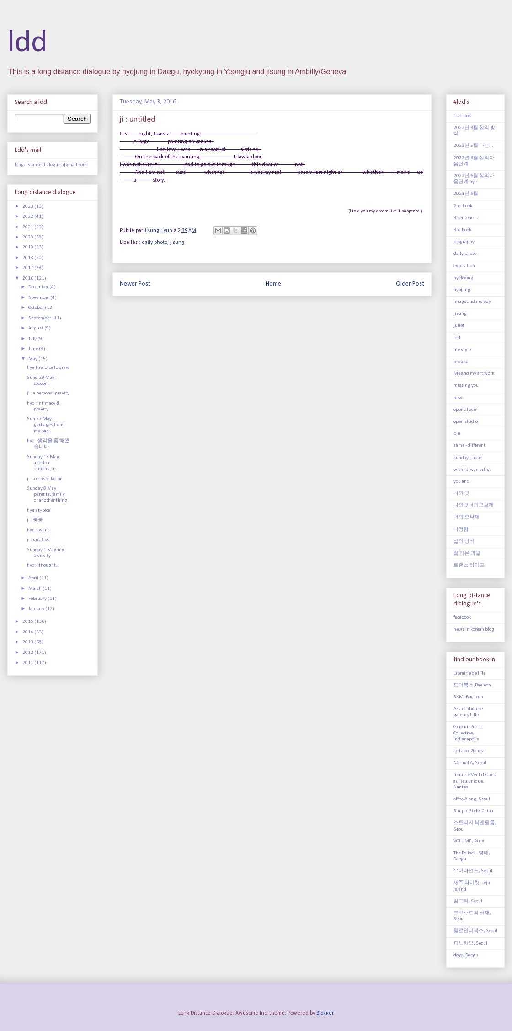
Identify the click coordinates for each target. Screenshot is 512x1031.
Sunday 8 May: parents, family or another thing (47, 494)
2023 (28, 206)
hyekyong (463, 278)
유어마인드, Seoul (472, 871)
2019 (28, 247)
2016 (28, 278)
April (33, 578)
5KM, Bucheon (468, 697)
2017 (28, 267)
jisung (177, 242)
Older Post (410, 284)
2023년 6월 (465, 193)
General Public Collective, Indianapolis (468, 732)
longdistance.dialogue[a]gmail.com (51, 164)
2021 (28, 227)
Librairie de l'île (469, 673)
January (36, 608)
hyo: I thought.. (43, 565)
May (33, 359)
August (36, 328)
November (39, 297)
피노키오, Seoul (470, 943)
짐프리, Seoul (467, 901)
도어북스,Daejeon (472, 685)
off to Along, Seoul (471, 799)
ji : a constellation (45, 478)
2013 (28, 642)
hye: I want (38, 530)
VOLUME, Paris (468, 841)
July (32, 338)
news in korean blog (473, 629)
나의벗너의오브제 (473, 505)
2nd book (462, 206)
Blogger (324, 1013)
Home (273, 284)
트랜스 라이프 (469, 565)
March (35, 588)
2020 (28, 237)
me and (461, 361)
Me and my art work (473, 373)
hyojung (461, 289)
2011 (28, 662)
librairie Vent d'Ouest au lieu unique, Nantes (475, 780)
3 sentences (465, 218)
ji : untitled (38, 539)
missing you (466, 385)
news (458, 397)
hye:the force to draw (48, 367)
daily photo (154, 242)
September (40, 318)
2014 (28, 632)
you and (461, 481)
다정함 (461, 529)
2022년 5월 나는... (473, 145)
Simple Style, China (473, 811)
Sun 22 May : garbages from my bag (45, 424)
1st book (462, 116)
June (33, 348)
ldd (27, 43)
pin (456, 433)
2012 (28, 652)
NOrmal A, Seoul (469, 763)
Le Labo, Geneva (469, 751)
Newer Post (135, 284)
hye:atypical (39, 510)
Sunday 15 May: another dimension (43, 462)
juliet (458, 325)
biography (464, 241)
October (36, 307)
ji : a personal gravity (48, 393)
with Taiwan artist (472, 469)
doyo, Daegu (465, 955)
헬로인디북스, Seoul (475, 931)
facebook (462, 617)
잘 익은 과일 (466, 553)
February (38, 598)
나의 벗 (461, 493)
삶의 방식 (464, 541)
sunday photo (467, 457)
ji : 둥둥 (35, 520)
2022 (28, 216)
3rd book (462, 229)
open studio (465, 421)
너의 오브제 (466, 517)
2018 (28, 257)
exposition (464, 266)
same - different (469, 445)
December (38, 287)
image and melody (472, 301)
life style (462, 349)
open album (465, 409)
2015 (28, 621)
